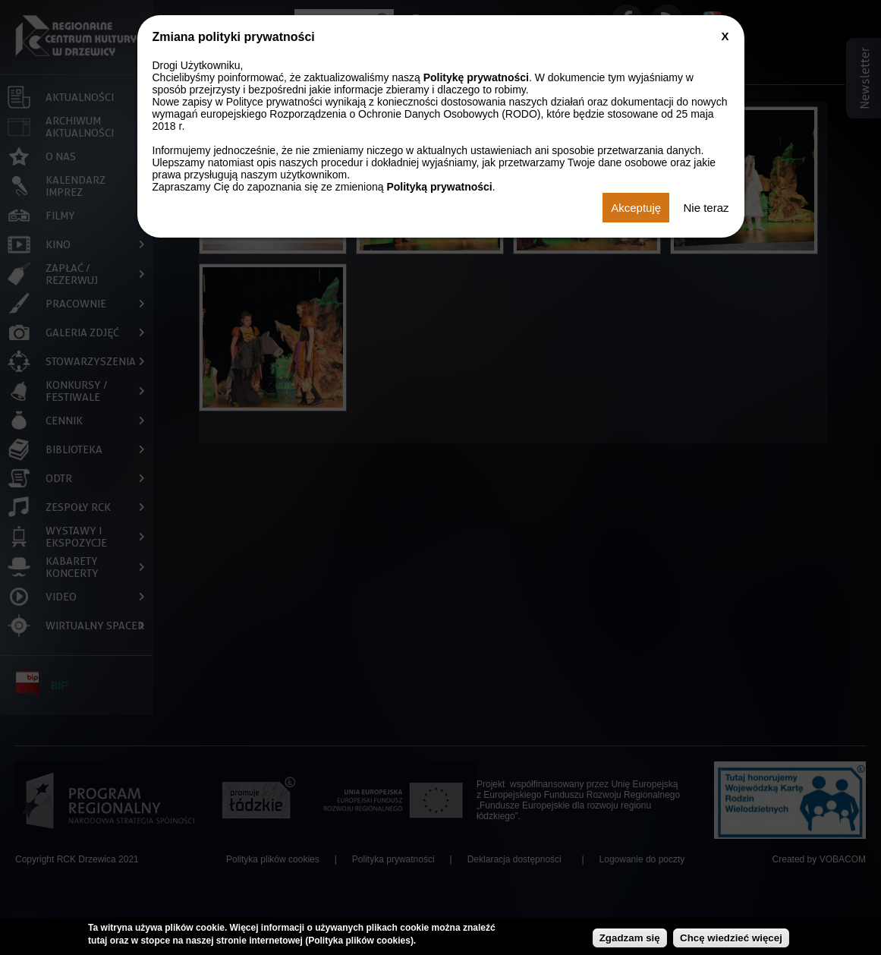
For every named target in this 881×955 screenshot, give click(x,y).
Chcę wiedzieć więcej (731, 938)
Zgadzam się (629, 938)
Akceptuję (636, 207)
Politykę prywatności (476, 77)
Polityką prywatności (439, 187)
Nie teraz (705, 207)
